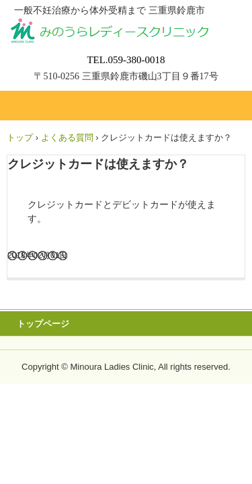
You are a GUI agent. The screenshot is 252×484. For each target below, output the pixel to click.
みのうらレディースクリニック (126, 29)
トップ (20, 137)
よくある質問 (67, 137)
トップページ (43, 324)
